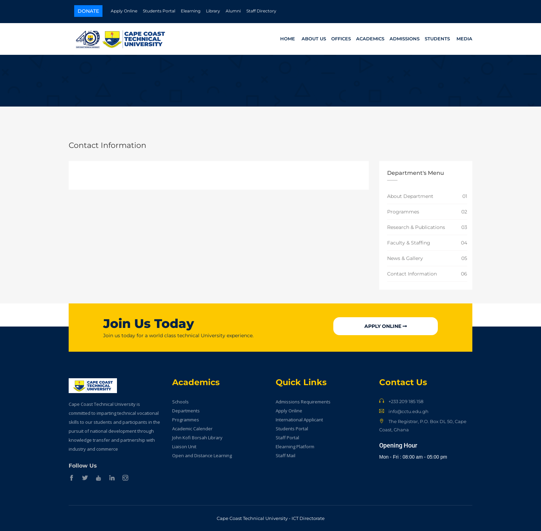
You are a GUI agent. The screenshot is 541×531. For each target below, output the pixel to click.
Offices (341, 38)
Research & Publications (416, 227)
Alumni (233, 10)
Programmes (403, 212)
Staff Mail (285, 455)
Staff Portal (287, 437)
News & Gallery (405, 258)
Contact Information (412, 274)
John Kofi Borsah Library (197, 437)
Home (287, 38)
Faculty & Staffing (408, 243)
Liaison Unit (184, 446)
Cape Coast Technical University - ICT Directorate (271, 518)
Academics (370, 38)
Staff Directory (261, 10)
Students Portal (159, 10)
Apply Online (124, 10)
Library (213, 10)
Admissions (405, 38)
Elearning (190, 10)
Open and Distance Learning (202, 455)
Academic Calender (192, 428)
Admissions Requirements (303, 402)
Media (464, 38)
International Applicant (299, 420)
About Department (410, 196)
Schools (180, 402)
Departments (186, 411)
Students (437, 38)
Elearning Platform (295, 446)
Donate (88, 11)
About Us (314, 38)
